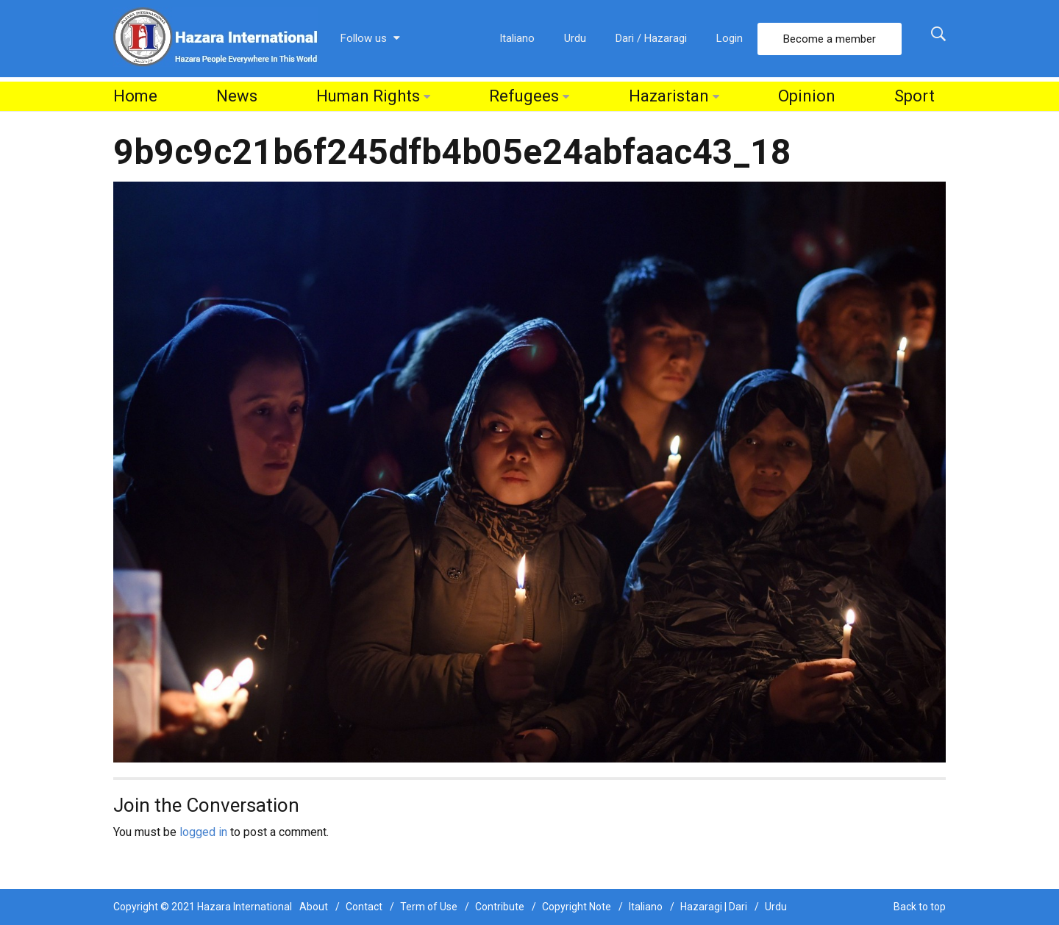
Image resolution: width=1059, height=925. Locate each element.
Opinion (806, 96)
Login (729, 38)
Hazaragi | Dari (713, 907)
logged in (203, 832)
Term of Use (428, 907)
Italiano (517, 38)
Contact (364, 907)
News (236, 96)
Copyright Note (576, 907)
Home (135, 96)
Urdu (575, 38)
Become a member (829, 39)
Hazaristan (669, 96)
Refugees (524, 96)
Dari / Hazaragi (651, 38)
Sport (914, 96)
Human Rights (368, 96)
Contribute (499, 907)
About (313, 907)
